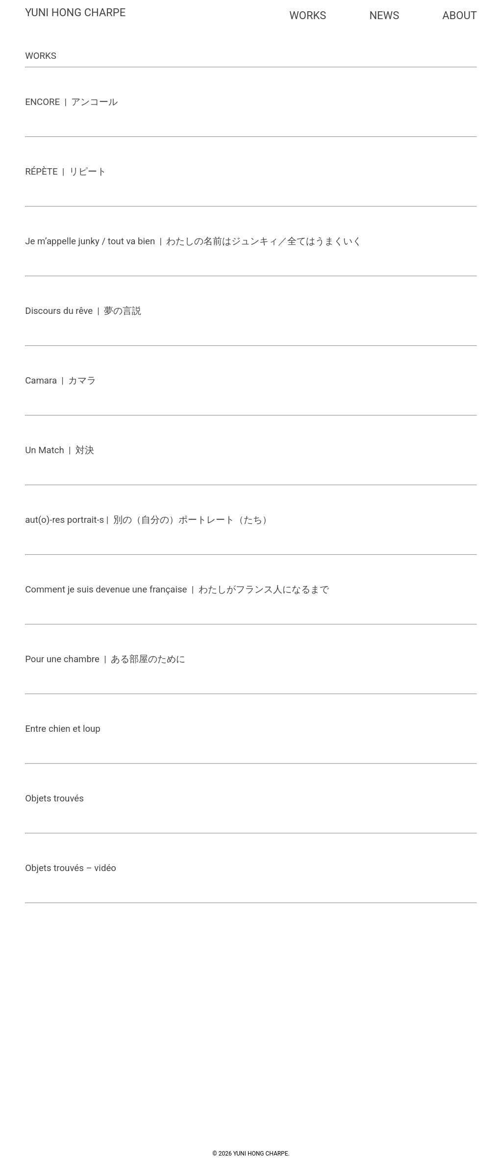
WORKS (307, 15)
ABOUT (459, 15)
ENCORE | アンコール (71, 102)
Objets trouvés (54, 798)
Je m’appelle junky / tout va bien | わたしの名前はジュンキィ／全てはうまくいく (193, 241)
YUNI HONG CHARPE (75, 12)
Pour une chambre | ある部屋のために (105, 659)
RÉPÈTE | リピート (65, 171)
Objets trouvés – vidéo (70, 868)
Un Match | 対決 (59, 450)
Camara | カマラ (60, 380)
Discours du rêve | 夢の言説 (83, 311)
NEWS (384, 15)
